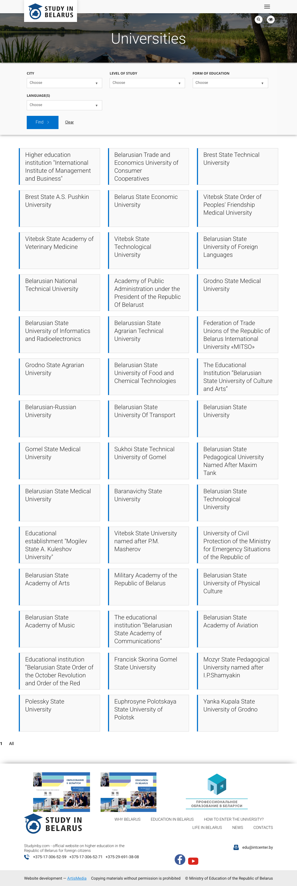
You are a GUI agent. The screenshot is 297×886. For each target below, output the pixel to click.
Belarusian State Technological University (225, 499)
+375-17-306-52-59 (49, 857)
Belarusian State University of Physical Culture (231, 583)
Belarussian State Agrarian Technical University (139, 330)
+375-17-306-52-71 (86, 857)
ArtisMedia (77, 878)
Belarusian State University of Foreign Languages (230, 246)
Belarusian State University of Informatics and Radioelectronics (57, 330)
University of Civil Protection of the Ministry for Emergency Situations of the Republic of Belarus (237, 549)
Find (43, 122)
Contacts (263, 827)
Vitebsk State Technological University (132, 246)
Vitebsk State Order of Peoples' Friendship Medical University (232, 204)
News (237, 827)
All (11, 743)
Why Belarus (128, 819)
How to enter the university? (234, 819)
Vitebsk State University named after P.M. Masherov (145, 541)
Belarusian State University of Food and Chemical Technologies (145, 373)
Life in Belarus (207, 827)
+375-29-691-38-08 (122, 857)
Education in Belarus (172, 819)
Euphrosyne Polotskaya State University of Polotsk (145, 709)
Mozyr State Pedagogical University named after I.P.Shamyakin (236, 667)
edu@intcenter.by (257, 847)
